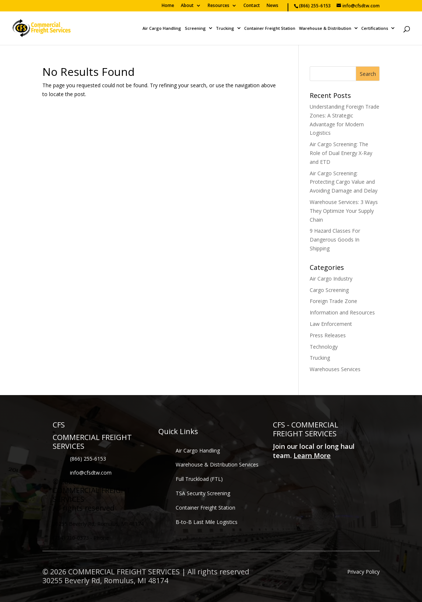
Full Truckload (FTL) (199, 478)
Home (168, 5)
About (187, 5)
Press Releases (328, 335)
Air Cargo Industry (331, 278)
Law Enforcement (331, 323)
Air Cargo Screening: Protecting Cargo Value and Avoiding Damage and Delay (343, 182)
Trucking (225, 28)
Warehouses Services (335, 369)
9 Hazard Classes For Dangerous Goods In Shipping (335, 239)
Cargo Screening (329, 289)
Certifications (374, 28)
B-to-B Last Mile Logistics (207, 521)
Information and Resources (342, 312)
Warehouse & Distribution (325, 28)
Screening (195, 28)
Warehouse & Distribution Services (217, 464)
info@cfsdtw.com (91, 472)
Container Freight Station (269, 28)
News (272, 5)
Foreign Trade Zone (333, 301)
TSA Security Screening (203, 493)
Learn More (312, 455)
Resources (218, 5)
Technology (324, 346)
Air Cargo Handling (162, 28)
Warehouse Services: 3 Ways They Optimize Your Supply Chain (344, 210)
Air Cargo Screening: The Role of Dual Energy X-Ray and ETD (341, 153)
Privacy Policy (363, 571)
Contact (251, 5)
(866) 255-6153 (88, 458)
